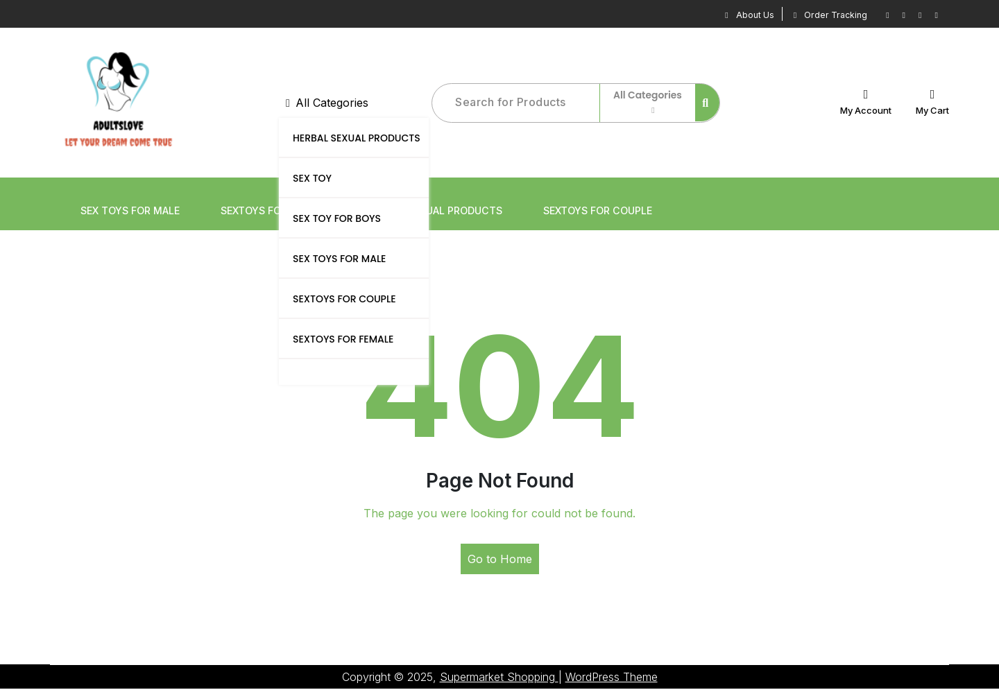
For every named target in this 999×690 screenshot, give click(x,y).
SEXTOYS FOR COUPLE (344, 300)
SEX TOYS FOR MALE (339, 259)
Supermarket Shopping (499, 678)
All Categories (327, 103)
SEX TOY (312, 179)
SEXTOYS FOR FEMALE (343, 340)
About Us (731, 14)
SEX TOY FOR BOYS (337, 219)
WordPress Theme (611, 678)
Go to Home (500, 560)
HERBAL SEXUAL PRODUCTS (356, 139)
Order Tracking (821, 14)
